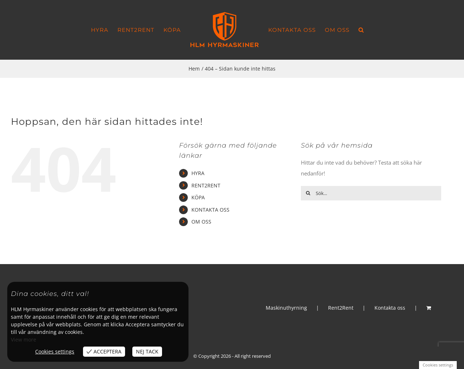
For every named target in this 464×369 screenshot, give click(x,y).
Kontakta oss (389, 307)
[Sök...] (371, 193)
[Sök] (308, 193)
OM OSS (201, 221)
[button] (361, 30)
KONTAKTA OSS (210, 209)
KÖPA (198, 197)
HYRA (197, 173)
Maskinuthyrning (286, 307)
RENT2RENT (205, 185)
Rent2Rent (340, 307)
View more (23, 339)
